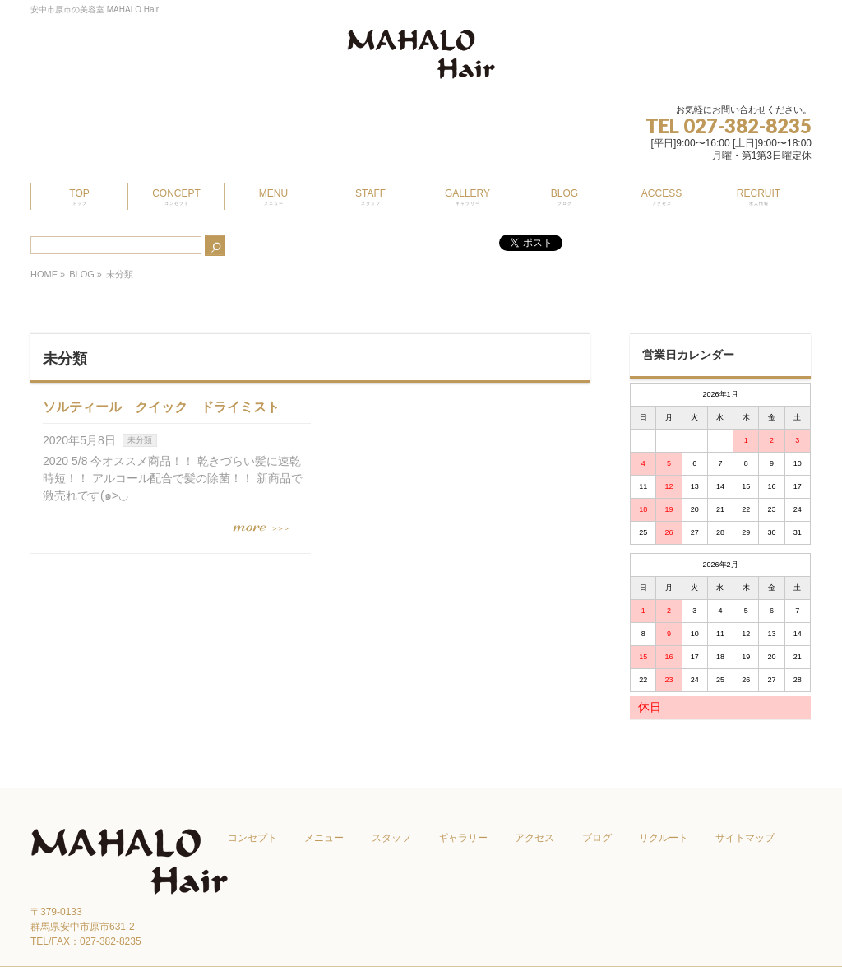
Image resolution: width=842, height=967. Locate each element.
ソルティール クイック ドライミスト (161, 407)
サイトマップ (745, 838)
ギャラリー (463, 838)
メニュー (324, 838)
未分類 (139, 439)
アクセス (534, 838)
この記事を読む (269, 528)
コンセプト (252, 838)
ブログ (597, 838)
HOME (44, 274)
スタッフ (391, 838)
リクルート (663, 838)
